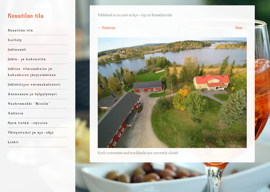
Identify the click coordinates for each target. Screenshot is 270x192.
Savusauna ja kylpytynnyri (32, 94)
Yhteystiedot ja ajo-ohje (31, 132)
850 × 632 (139, 15)
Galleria (16, 113)
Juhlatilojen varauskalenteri (34, 84)
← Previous (106, 27)
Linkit (13, 142)
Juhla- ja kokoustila (27, 59)
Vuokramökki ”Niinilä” (29, 103)
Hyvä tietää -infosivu (28, 123)
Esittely (15, 40)
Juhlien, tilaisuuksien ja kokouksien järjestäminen (32, 71)
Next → (241, 27)
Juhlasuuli (17, 49)
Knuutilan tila (26, 16)
